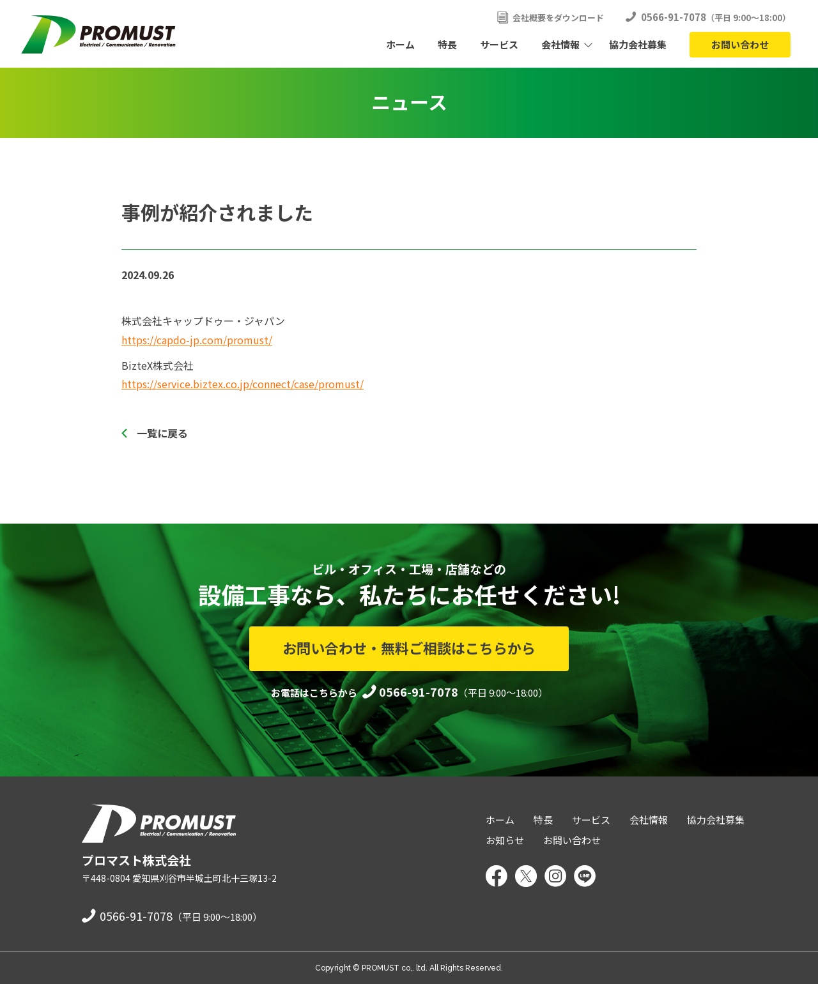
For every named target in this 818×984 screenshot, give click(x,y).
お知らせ (505, 840)
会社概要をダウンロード (558, 17)
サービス (499, 44)
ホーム (400, 44)
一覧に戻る (162, 433)
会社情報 (560, 44)
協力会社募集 (638, 44)
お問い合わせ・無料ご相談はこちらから (409, 647)
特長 (447, 44)
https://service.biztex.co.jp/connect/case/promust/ (242, 383)
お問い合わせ (740, 44)
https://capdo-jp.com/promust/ (196, 339)
